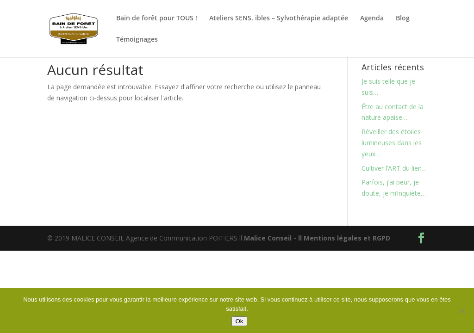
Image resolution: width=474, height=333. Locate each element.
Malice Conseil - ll (274, 238)
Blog (403, 18)
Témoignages (137, 39)
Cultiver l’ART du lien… (394, 168)
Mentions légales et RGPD (347, 238)
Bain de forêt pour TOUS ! (156, 18)
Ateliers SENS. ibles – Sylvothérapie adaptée (278, 18)
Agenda (372, 18)
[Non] (462, 310)
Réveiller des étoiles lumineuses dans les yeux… (392, 142)
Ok (239, 321)
